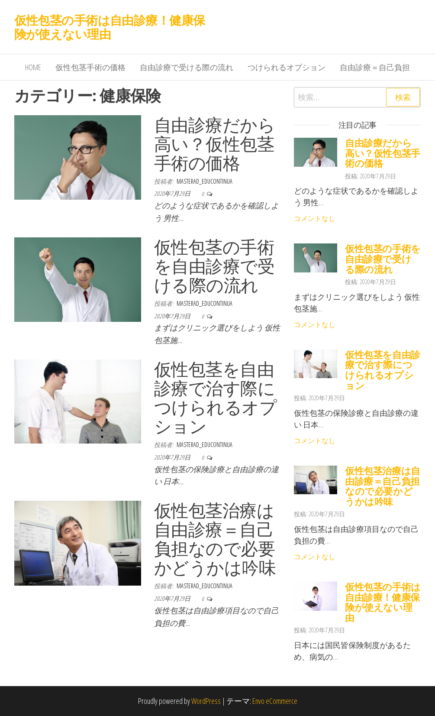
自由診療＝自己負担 (375, 67)
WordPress (206, 701)
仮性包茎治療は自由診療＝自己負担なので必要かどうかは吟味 (215, 538)
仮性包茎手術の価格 (90, 67)
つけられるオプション (286, 67)
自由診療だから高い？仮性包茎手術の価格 (214, 144)
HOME (33, 67)
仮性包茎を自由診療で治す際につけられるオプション (215, 397)
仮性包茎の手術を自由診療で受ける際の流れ (214, 266)
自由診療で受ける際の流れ (186, 67)
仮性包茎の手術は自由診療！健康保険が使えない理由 (109, 27)
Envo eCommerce (274, 701)
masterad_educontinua (204, 181)
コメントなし (314, 218)
